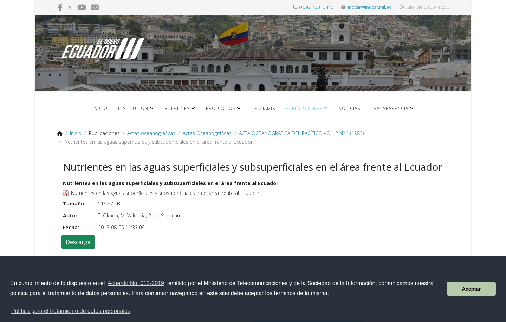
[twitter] (69, 7)
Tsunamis (263, 108)
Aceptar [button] (471, 289)
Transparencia (389, 108)
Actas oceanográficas (151, 133)
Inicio (100, 108)
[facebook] (60, 7)
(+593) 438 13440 (316, 7)
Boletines (177, 108)
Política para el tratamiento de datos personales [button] (70, 311)
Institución (133, 108)
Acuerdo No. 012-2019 (136, 283)
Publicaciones (304, 108)
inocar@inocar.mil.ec (369, 7)
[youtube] (81, 7)
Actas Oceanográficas (207, 133)
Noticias (349, 108)
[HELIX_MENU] (436, 113)
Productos (220, 108)
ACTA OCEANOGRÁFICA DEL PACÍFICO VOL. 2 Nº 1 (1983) (301, 133)
